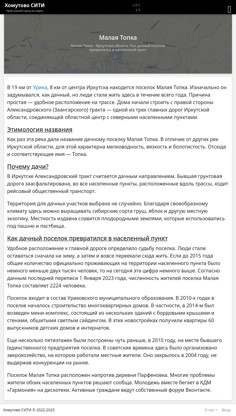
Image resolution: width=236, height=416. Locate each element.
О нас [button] (210, 410)
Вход (226, 410)
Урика (40, 87)
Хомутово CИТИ (25, 7)
